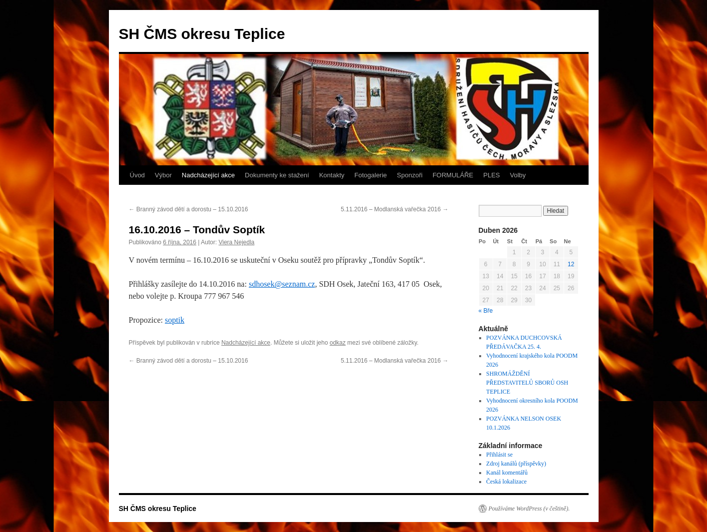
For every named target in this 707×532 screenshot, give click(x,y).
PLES (491, 175)
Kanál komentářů (507, 472)
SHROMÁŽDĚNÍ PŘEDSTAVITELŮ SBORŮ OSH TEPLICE (527, 382)
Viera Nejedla (236, 242)
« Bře (486, 310)
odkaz (338, 342)
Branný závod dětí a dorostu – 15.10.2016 (188, 209)
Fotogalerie (370, 175)
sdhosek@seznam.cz (282, 284)
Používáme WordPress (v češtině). (529, 508)
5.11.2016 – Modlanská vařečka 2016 (394, 209)
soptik (174, 320)
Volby (518, 175)
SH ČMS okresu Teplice (202, 33)
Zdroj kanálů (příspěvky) (516, 463)
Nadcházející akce (208, 175)
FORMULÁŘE (453, 175)
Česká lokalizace (506, 481)
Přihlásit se (499, 454)
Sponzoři (409, 175)
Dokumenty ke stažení (277, 175)
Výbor (163, 175)
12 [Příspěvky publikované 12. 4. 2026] (571, 264)
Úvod (137, 175)
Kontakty (332, 175)
